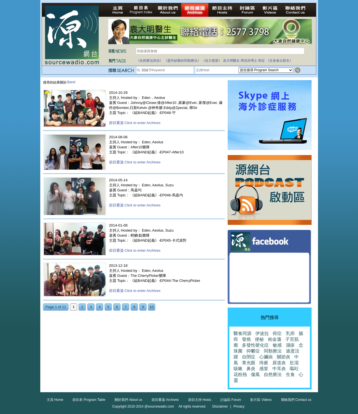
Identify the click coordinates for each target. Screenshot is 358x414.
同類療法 (273, 351)
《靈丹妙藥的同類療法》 (182, 61)
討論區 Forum (230, 400)
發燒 (246, 339)
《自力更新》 (212, 61)
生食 (290, 374)
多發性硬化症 (255, 345)
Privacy (239, 406)
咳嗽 (238, 368)
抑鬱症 (253, 351)
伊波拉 (262, 333)
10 (152, 307)
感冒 (263, 368)
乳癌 (290, 333)
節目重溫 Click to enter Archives (135, 123)
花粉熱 (240, 374)
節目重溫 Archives (165, 400)
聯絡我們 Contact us (296, 400)
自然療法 (273, 374)
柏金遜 (274, 339)
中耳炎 (279, 368)
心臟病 (266, 356)
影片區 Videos (261, 400)
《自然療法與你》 (149, 61)
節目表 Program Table (88, 400)
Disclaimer (220, 406)
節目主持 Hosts (199, 400)
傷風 (255, 374)
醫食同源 (242, 333)
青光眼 (248, 362)
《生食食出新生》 (279, 61)
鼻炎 (250, 368)
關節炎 (283, 356)
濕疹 (290, 345)
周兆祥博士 (249, 61)
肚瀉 (294, 362)
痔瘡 (263, 362)
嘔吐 (294, 368)
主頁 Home (55, 400)
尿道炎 (279, 362)
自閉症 (248, 356)
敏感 (277, 345)
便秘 (259, 339)
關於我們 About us (128, 400)
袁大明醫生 (231, 61)
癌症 (261, 61)
